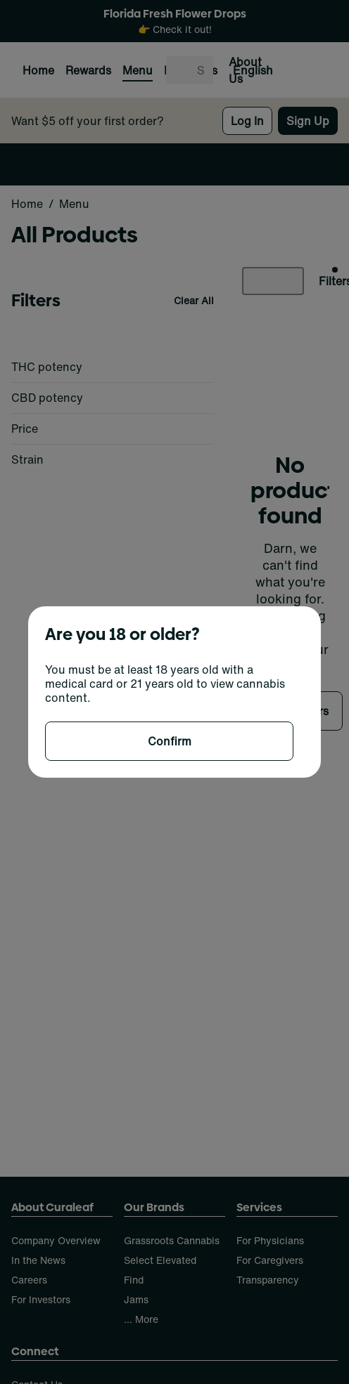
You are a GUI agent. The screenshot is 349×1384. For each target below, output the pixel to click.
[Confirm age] (169, 741)
